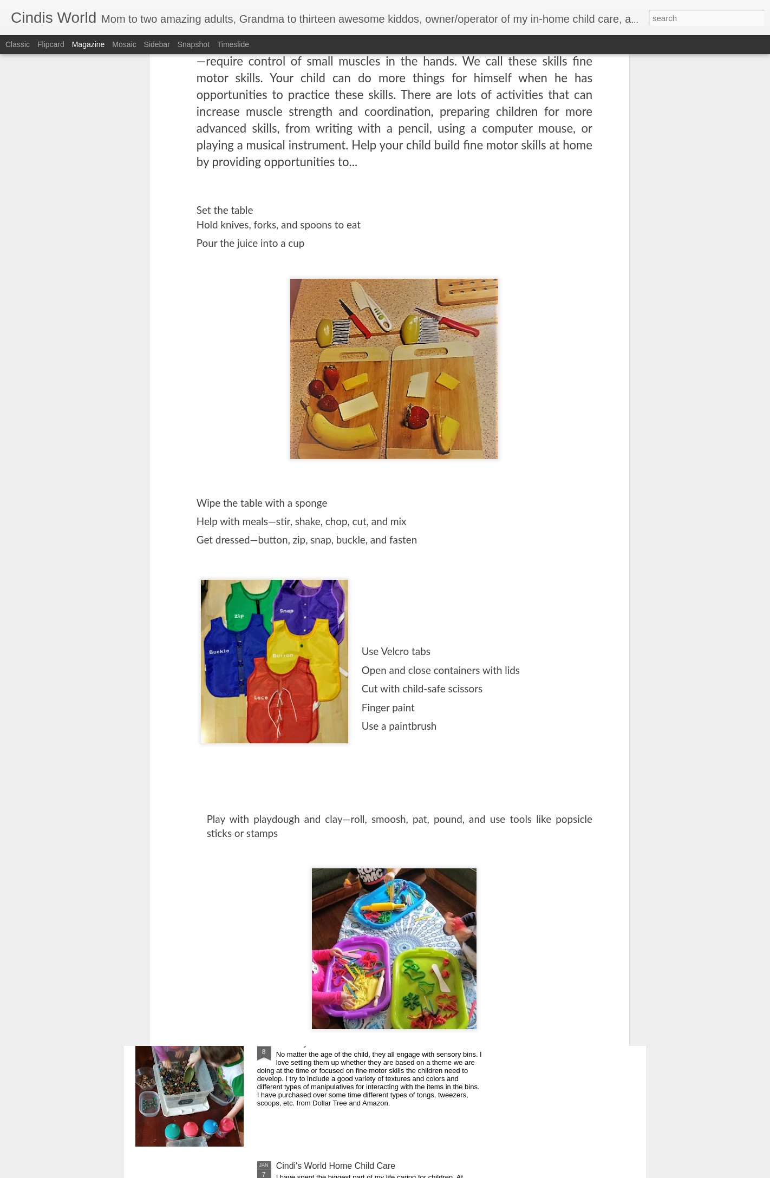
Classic (17, 44)
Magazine (88, 44)
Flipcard (50, 44)
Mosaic (124, 44)
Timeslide (233, 44)
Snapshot (194, 44)
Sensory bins (301, 1043)
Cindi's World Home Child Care (336, 1165)
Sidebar (157, 44)
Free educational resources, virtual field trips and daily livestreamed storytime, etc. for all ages (379, 802)
